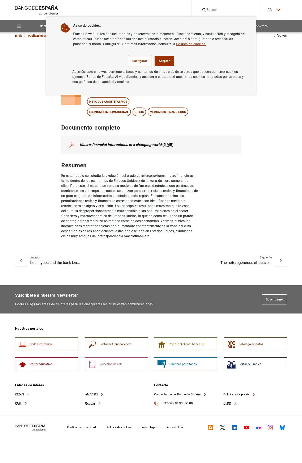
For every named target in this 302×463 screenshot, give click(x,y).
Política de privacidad (81, 427)
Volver (280, 36)
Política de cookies (119, 427)
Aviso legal (149, 427)
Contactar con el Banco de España (180, 394)
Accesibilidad (176, 427)
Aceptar (164, 61)
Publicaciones (37, 35)
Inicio (18, 35)
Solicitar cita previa (239, 394)
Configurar (139, 61)
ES (273, 10)
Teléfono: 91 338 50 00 (173, 403)
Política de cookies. (191, 44)
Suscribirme (274, 299)
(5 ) (126, 144)
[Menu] (18, 26)
